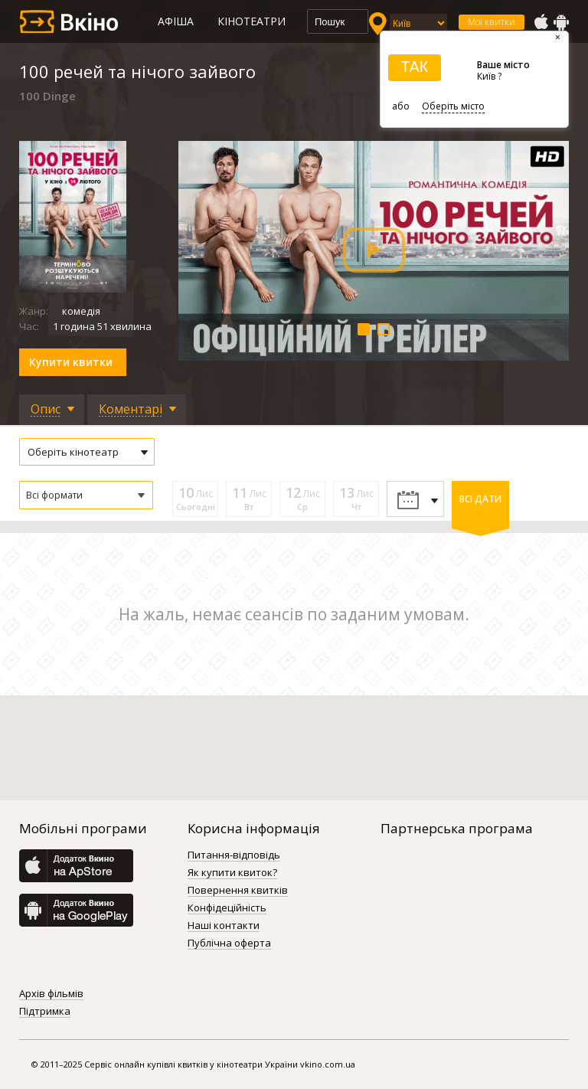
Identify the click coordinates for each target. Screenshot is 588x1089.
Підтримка (44, 1012)
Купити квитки (71, 362)
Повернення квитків (238, 891)
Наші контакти (224, 926)
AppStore (540, 22)
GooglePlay (561, 22)
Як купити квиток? (232, 873)
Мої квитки (491, 21)
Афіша (176, 21)
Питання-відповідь (234, 855)
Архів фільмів (51, 994)
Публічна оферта (229, 943)
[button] (86, 495)
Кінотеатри (251, 21)
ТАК (414, 66)
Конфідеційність (227, 908)
